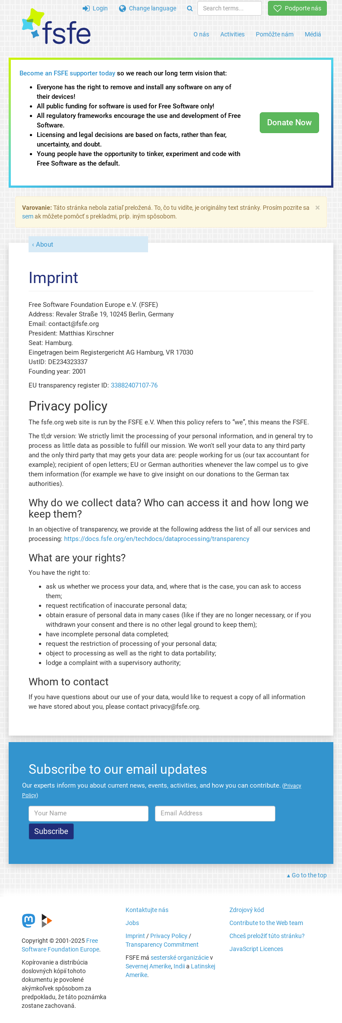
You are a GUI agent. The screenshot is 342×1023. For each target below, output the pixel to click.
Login (95, 8)
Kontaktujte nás (147, 909)
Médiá (313, 34)
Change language (147, 8)
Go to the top (309, 875)
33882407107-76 (134, 385)
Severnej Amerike (148, 966)
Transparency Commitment (162, 944)
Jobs (132, 922)
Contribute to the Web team (266, 922)
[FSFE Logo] (56, 26)
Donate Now (289, 122)
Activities (232, 34)
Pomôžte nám (275, 34)
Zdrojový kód (246, 909)
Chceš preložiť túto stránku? (267, 935)
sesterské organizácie (180, 957)
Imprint (135, 935)
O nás (201, 34)
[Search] (190, 8)
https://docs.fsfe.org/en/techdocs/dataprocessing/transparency (156, 539)
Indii (179, 966)
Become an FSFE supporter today (67, 73)
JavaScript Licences (256, 948)
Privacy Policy (168, 935)
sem (27, 216)
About (44, 244)
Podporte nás (297, 8)
